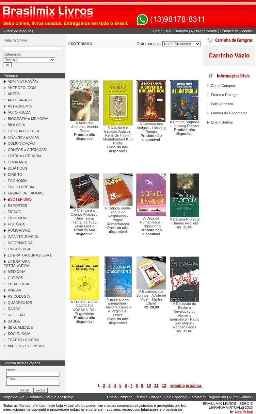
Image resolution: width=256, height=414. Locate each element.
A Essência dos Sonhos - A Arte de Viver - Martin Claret (151, 299)
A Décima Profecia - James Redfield (184, 223)
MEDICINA (16, 271)
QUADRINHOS (20, 303)
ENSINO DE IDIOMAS (26, 193)
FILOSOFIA (17, 218)
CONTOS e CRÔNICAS (27, 150)
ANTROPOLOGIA (22, 88)
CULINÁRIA (17, 162)
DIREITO (15, 174)
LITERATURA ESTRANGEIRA (17, 263)
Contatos (34, 397)
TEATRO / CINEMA (23, 340)
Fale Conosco (222, 104)
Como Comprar (223, 86)
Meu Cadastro (177, 31)
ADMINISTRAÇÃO (23, 81)
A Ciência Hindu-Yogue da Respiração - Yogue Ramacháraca (117, 220)
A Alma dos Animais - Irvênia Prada (84, 131)
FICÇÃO (15, 212)
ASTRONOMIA (20, 106)
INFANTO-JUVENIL (23, 237)
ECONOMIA (17, 181)
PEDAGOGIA (18, 284)
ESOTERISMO (20, 199)
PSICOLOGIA (19, 296)
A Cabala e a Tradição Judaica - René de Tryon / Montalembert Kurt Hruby (118, 139)
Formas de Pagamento (229, 113)
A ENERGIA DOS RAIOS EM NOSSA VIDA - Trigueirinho (85, 311)
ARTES (14, 94)
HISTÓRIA (16, 224)
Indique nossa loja (59, 397)
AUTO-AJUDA (19, 112)
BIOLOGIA (16, 125)
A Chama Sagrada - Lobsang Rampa (184, 128)
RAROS (14, 309)
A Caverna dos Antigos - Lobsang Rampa (151, 131)
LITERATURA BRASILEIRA (30, 255)
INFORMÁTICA (20, 243)
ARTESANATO (20, 100)
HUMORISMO (19, 230)
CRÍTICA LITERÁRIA (24, 156)
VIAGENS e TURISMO (26, 346)
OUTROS (15, 278)
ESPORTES (17, 205)
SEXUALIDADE (20, 327)
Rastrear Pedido (204, 31)
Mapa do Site (13, 397)
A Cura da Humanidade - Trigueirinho (151, 226)
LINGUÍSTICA (19, 249)
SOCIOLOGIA (19, 334)
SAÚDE (14, 321)
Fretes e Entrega (224, 95)
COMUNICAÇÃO (21, 143)
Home (157, 31)
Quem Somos (222, 122)
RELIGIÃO (16, 315)
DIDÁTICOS (17, 168)
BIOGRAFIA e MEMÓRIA (28, 119)
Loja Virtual (244, 411)
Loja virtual (64, 405)
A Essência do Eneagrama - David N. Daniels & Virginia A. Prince (117, 311)
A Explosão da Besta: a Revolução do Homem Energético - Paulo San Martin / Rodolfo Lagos (185, 317)
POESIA (14, 290)
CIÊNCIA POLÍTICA (24, 131)
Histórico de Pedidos (236, 31)
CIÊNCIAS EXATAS (24, 137)
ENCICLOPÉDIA (21, 187)
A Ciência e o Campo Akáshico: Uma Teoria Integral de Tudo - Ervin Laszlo (85, 222)
